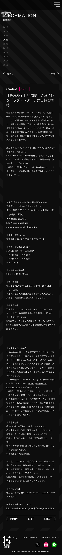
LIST (31, 518)
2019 (5, 52)
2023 (5, 36)
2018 (5, 57)
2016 (5, 65)
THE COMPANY (29, 538)
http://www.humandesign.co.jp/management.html (30, 508)
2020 (5, 48)
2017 (5, 61)
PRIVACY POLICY (50, 538)
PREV (10, 74)
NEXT (52, 74)
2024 (5, 31)
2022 (5, 40)
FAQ (15, 538)
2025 (5, 27)
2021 (5, 44)
